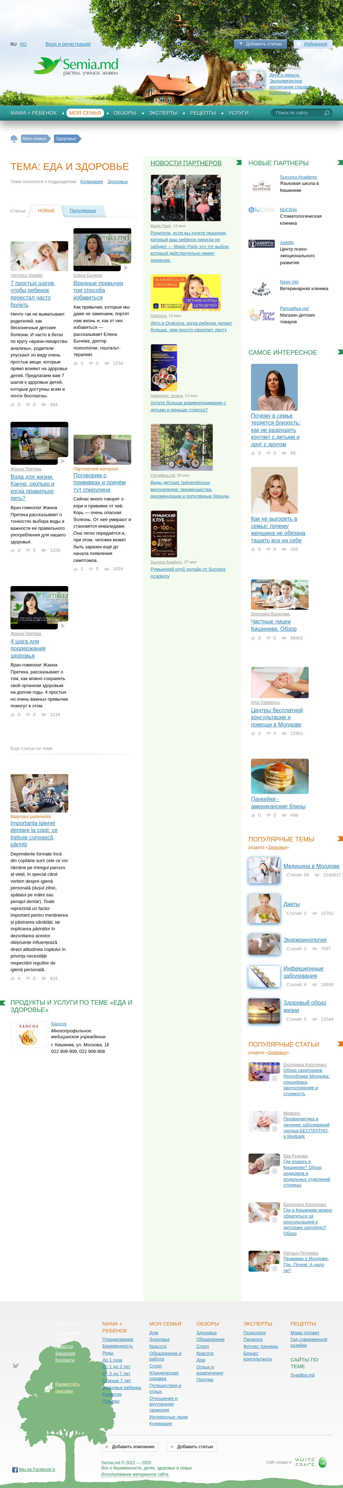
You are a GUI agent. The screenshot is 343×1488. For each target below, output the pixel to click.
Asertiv (287, 242)
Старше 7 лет (116, 1380)
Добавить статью (264, 43)
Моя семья (85, 113)
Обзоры (125, 113)
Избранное (315, 43)
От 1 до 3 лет (116, 1366)
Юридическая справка (163, 1375)
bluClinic (288, 209)
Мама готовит (305, 1332)
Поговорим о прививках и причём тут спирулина (100, 482)
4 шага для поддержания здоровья (28, 648)
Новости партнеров (186, 163)
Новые (46, 210)
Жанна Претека (25, 469)
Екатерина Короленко (305, 1064)
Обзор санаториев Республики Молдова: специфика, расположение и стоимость (307, 1082)
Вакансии (65, 1353)
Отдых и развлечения (209, 1369)
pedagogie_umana (166, 395)
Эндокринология (305, 940)
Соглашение (68, 1332)
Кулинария (91, 181)
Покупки (110, 1401)
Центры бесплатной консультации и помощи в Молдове (277, 717)
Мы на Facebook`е (37, 1469)
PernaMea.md (162, 475)
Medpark (292, 1113)
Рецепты (203, 113)
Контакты (65, 1360)
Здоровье (117, 181)
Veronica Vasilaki (26, 275)
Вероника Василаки (270, 614)
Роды (107, 1353)
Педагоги (253, 1339)
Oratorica (158, 315)
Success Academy (166, 562)
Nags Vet (289, 281)
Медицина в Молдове (312, 866)
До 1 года (112, 1360)
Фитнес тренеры (261, 1346)
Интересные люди (168, 1417)
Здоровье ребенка (121, 1387)
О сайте (63, 1339)
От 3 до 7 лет (116, 1373)
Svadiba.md (302, 1375)
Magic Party (160, 226)
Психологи (255, 1332)
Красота (158, 1346)
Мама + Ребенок (33, 113)
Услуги (239, 113)
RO (23, 44)
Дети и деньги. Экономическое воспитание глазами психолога (291, 83)
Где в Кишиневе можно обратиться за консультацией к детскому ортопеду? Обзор (308, 1221)
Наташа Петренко (301, 1253)
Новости (64, 1346)
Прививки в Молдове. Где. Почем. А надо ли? (306, 1264)
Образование (210, 1339)
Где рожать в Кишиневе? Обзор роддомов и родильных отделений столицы (307, 1173)
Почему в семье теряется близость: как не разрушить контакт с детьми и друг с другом (275, 430)
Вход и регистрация (68, 44)
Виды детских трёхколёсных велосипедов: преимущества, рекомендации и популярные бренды (189, 489)
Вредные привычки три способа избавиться (98, 290)
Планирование (117, 1339)
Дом (153, 1332)
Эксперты (163, 113)
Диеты (292, 904)
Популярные (83, 210)
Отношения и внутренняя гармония (163, 1404)
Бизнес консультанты (258, 1356)
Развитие (112, 1394)
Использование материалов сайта (135, 1474)
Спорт (155, 1365)
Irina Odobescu (265, 702)
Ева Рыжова (296, 1156)
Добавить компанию (132, 1446)
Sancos (58, 1023)
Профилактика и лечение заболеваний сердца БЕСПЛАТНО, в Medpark (307, 1127)
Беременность (117, 1346)
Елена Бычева (88, 275)
